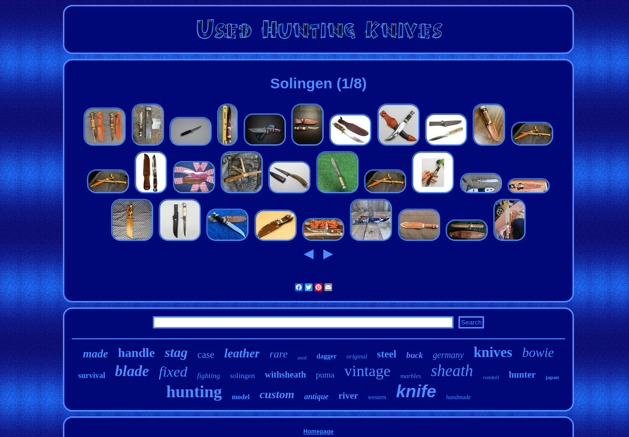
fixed (173, 371)
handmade (458, 397)
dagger (326, 356)
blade (132, 371)
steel (387, 354)
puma (325, 375)
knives (493, 352)
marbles (410, 376)
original (356, 356)
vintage (367, 371)
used (302, 357)
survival (91, 375)
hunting (194, 391)
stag (176, 352)
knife (416, 391)
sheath (452, 371)
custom (276, 394)
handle (136, 353)
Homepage (318, 431)
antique (316, 396)
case (206, 354)
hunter (522, 374)
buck (414, 355)
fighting (208, 376)
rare (278, 354)
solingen (242, 376)
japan (552, 377)
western (377, 397)
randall (491, 377)
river (348, 395)
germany (448, 355)
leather (241, 353)
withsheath (285, 375)
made (95, 354)
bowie (538, 352)
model (241, 397)
